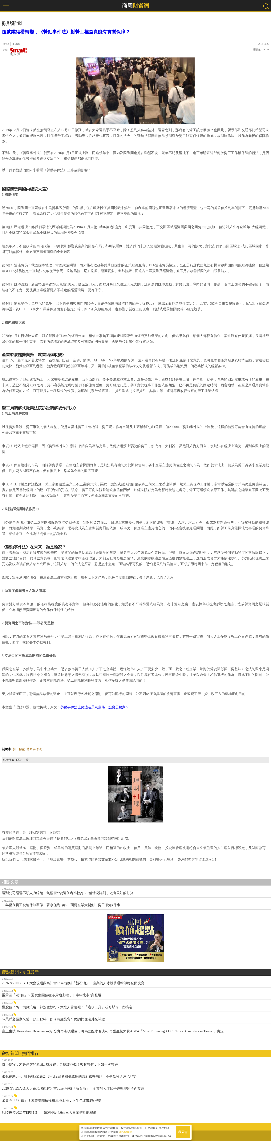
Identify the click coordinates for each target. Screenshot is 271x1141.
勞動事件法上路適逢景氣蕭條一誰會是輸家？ (94, 707)
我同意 (183, 1131)
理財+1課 (18, 52)
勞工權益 (19, 749)
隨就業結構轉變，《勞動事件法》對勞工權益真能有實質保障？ (66, 31)
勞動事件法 (34, 749)
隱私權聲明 (125, 1131)
